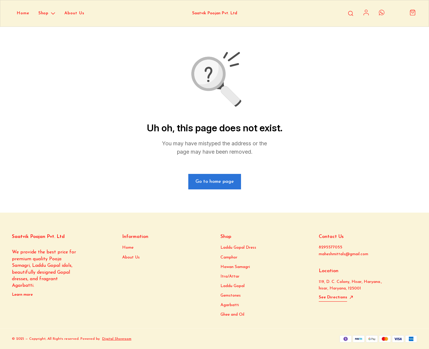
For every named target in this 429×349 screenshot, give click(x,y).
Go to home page (214, 181)
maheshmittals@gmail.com (343, 254)
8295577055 (330, 247)
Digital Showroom (116, 339)
